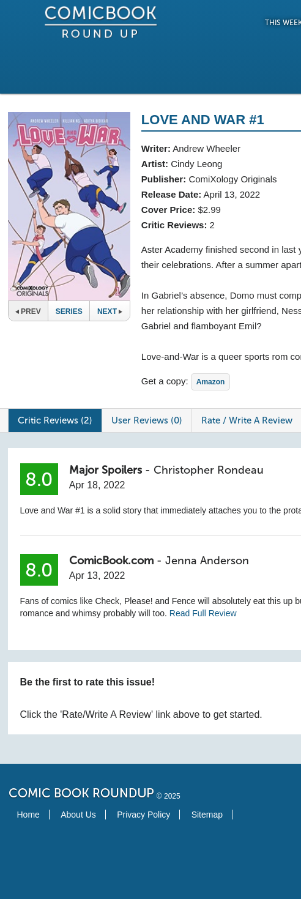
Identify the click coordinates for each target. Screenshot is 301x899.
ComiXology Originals (232, 179)
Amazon (210, 382)
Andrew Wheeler (206, 148)
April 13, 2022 (232, 194)
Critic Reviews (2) (55, 420)
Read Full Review (203, 613)
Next (109, 311)
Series (69, 311)
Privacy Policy (143, 814)
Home (28, 814)
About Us (78, 814)
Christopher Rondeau (209, 470)
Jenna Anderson (207, 560)
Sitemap (207, 814)
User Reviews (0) (146, 420)
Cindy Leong (196, 164)
